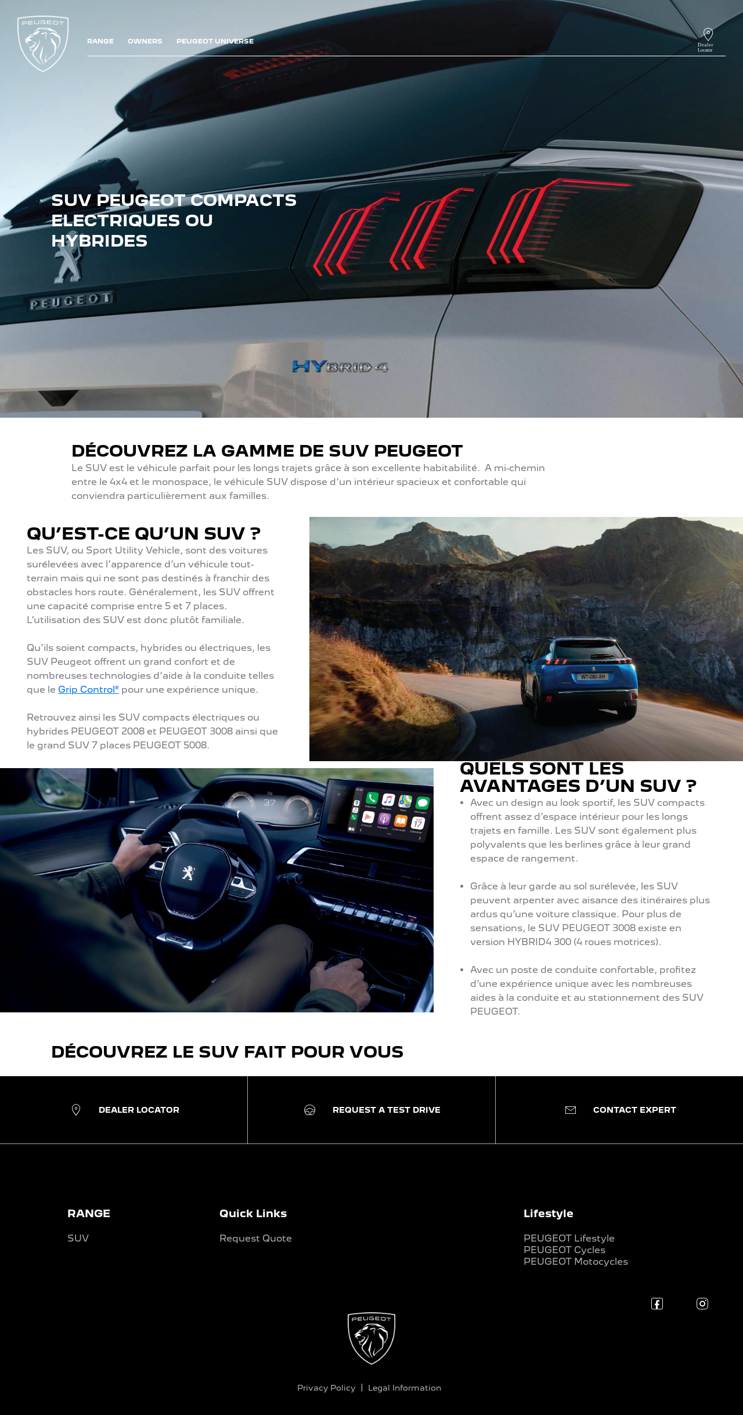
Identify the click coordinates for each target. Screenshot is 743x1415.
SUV (78, 1238)
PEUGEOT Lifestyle (569, 1238)
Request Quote (255, 1238)
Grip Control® (88, 689)
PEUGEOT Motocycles (576, 1261)
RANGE (88, 1213)
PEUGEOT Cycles (564, 1249)
